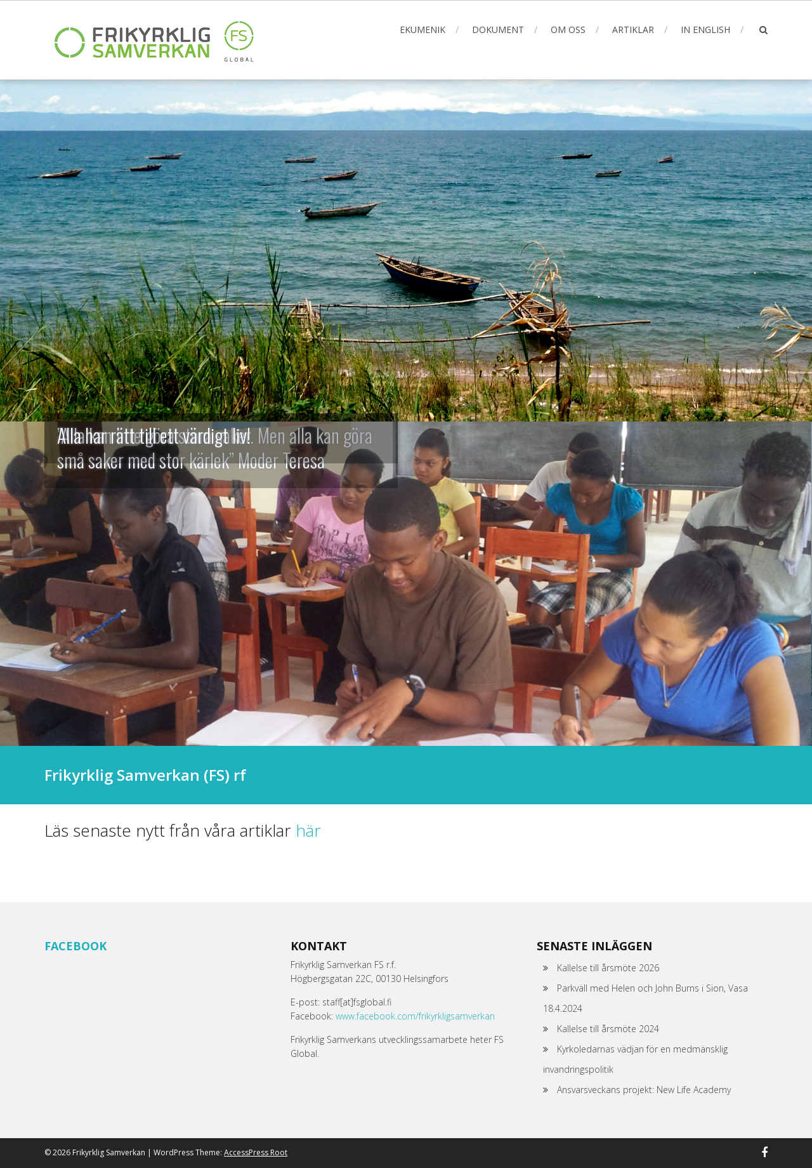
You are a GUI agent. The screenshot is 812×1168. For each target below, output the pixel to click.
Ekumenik (422, 29)
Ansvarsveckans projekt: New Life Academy (644, 1090)
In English (705, 29)
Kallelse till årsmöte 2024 (608, 1029)
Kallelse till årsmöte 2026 (608, 968)
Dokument (498, 29)
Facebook (75, 945)
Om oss (568, 29)
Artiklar (633, 29)
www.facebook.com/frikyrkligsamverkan (415, 1016)
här (308, 830)
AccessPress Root (255, 1152)
